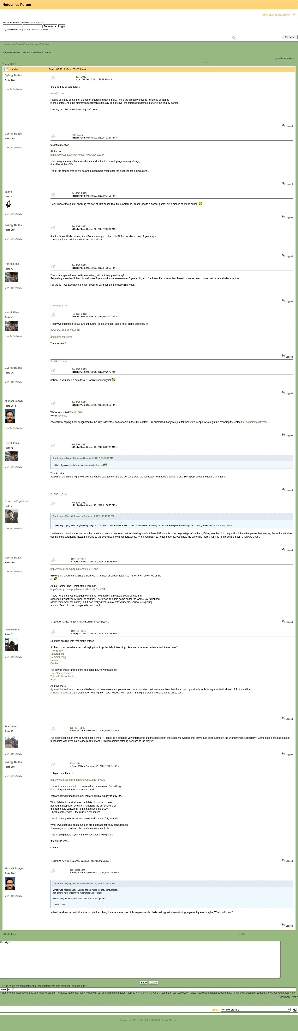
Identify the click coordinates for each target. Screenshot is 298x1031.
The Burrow (56, 650)
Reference (38, 52)
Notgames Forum (10, 52)
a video (62, 415)
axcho (8, 191)
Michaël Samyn (14, 401)
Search (20, 44)
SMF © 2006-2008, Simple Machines (161, 1027)
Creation (26, 52)
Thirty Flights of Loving (63, 676)
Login (37, 44)
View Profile (10, 89)
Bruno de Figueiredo (17, 501)
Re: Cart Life (77, 870)
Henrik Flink (12, 264)
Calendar (29, 44)
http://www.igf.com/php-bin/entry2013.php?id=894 (77, 589)
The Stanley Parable (61, 673)
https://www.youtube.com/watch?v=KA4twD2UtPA (77, 154)
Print (205, 62)
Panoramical (57, 653)
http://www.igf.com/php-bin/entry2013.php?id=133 (77, 779)
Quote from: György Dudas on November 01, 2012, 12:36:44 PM (84, 883)
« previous (280, 58)
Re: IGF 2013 (79, 193)
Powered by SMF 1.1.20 (131, 1027)
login (30, 22)
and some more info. (61, 336)
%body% (140, 963)
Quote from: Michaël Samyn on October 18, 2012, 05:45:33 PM (83, 516)
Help (13, 44)
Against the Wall (59, 689)
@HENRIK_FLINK (58, 305)
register (39, 22)
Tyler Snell (11, 726)
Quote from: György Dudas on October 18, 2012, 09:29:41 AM (83, 458)
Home (7, 44)
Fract (53, 679)
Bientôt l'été (75, 412)
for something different (255, 422)
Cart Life (75, 763)
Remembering (58, 657)
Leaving (54, 660)
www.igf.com (57, 93)
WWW (19, 89)
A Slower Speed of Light (63, 692)
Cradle (54, 663)
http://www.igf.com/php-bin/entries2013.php (74, 569)
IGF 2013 (49, 52)
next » (290, 58)
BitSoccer (77, 135)
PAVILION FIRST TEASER (65, 330)
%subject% (144, 1000)
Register (44, 44)
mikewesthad (12, 629)
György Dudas (13, 75)
